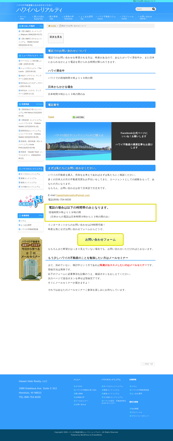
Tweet (51, 117)
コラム (23, 221)
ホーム (23, 17)
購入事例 (53, 17)
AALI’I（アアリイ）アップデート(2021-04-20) (29, 77)
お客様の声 (68, 17)
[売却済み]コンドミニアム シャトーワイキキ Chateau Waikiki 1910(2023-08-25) (30, 134)
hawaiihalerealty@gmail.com (73, 195)
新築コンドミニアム (29, 178)
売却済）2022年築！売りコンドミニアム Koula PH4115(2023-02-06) (30, 144)
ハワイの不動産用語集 (29, 229)
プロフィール (127, 17)
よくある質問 (85, 17)
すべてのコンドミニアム (30, 174)
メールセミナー (81, 401)
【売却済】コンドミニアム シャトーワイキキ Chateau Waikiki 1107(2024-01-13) (30, 123)
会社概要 (134, 408)
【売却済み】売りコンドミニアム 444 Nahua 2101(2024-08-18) (30, 112)
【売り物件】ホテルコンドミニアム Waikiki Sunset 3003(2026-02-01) (30, 42)
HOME (52, 26)
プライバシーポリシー (139, 416)
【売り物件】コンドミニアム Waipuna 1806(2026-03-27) (30, 33)
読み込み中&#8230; (100, 326)
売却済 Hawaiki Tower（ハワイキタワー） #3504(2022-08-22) (30, 155)
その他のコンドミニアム (30, 187)
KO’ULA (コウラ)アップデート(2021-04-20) (30, 84)
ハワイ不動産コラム (106, 17)
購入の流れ (38, 17)
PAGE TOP (147, 364)
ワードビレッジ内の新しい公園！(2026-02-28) (30, 62)
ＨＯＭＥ (78, 386)
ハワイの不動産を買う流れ (85, 390)
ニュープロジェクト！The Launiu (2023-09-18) (29, 69)
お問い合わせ (147, 17)
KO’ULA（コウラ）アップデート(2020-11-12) (29, 92)
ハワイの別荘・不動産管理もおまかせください (114, 402)
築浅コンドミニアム (29, 182)
